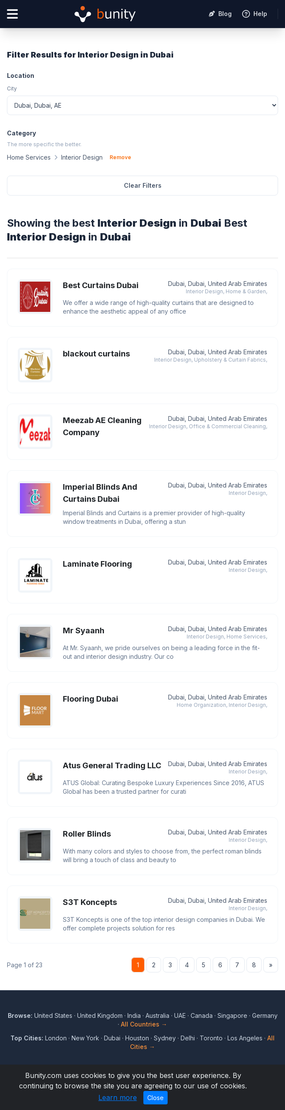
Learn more (117, 1097)
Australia (157, 1015)
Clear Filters (143, 185)
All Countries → (144, 1024)
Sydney (165, 1038)
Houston (137, 1038)
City (12, 88)
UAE (180, 1015)
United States (53, 1015)
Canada (202, 1015)
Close (155, 1097)
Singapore (232, 1015)
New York (85, 1038)
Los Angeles (244, 1038)
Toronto (211, 1038)
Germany (265, 1015)
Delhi (188, 1038)
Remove (120, 157)
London (56, 1038)
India (134, 1015)
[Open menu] (12, 14)
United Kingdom (100, 1015)
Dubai (112, 1038)
